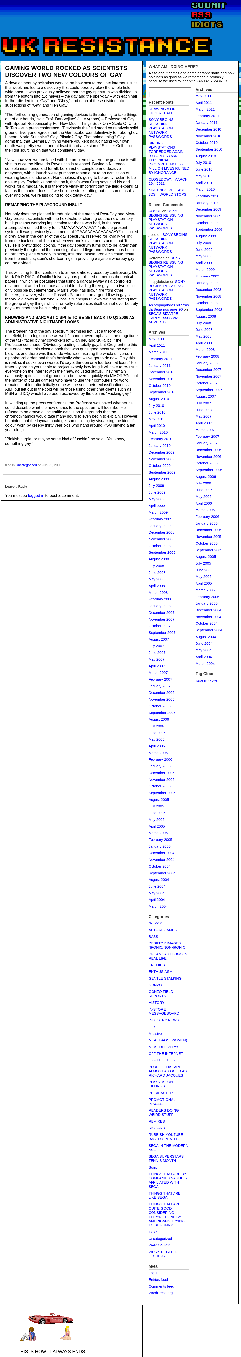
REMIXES (157, 1121)
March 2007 (158, 673)
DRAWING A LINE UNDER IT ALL (163, 111)
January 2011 (160, 366)
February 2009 (160, 519)
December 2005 (161, 773)
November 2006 (161, 699)
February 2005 (160, 840)
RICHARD (157, 1128)
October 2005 (160, 786)
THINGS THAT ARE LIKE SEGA (165, 1195)
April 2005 (157, 826)
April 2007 (157, 666)
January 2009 (160, 526)
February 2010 (160, 439)
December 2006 (161, 693)
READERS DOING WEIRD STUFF (164, 1112)
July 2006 (156, 726)
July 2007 (156, 646)
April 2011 (157, 345)
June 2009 (157, 492)
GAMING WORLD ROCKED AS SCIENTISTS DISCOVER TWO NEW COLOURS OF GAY (66, 71)
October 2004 (160, 866)
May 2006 (156, 739)
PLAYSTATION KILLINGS (161, 1084)
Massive (155, 1033)
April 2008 (157, 586)
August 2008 (159, 559)
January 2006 (160, 766)
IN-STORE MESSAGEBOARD (164, 1011)
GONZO (155, 985)
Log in (153, 1273)
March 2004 (158, 906)
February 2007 (160, 679)
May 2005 (156, 820)
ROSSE (155, 211)
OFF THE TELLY (162, 1060)
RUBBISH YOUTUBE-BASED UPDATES (166, 1137)
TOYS (153, 1232)
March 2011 (158, 352)
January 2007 (160, 686)
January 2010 (160, 446)
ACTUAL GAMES (163, 930)
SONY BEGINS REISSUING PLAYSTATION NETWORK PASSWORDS (161, 128)
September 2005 (162, 793)
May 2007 (156, 659)
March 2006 (158, 753)
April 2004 (157, 900)
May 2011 (156, 339)
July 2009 (156, 486)
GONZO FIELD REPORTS (161, 994)
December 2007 (161, 613)
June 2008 (157, 573)
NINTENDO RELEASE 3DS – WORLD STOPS (167, 192)
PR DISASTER (161, 1093)
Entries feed (158, 1280)
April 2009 (157, 506)
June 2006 (157, 733)
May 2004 (156, 893)
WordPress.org (161, 1293)
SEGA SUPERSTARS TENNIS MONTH (166, 1158)
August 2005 (159, 800)
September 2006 (162, 713)
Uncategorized (26, 465)
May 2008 (156, 579)
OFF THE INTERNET (166, 1054)
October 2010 (160, 386)
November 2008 (161, 539)
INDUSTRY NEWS (164, 1020)
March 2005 (158, 833)
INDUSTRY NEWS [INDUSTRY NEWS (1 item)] (207, 680)
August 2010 (159, 399)
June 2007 (157, 653)
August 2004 (159, 880)
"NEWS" (155, 923)
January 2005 (160, 846)
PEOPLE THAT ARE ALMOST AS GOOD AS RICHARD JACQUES (168, 1071)
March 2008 (158, 593)
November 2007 (161, 619)
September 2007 (162, 633)
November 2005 (161, 780)
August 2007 (159, 639)
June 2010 (157, 412)
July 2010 (156, 406)
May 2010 (156, 419)
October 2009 (160, 466)
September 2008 (162, 552)
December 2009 (161, 452)
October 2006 (160, 706)
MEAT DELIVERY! (163, 1047)
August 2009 (159, 479)
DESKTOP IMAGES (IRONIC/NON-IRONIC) (168, 945)
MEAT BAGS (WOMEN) (168, 1040)
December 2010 (161, 372)
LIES (152, 1027)
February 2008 (160, 599)
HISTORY (157, 1003)
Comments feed (161, 1286)
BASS (153, 937)
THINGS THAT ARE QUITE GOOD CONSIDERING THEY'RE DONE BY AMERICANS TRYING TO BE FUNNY (167, 1214)
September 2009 (162, 472)
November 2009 (161, 459)
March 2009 (158, 512)
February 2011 (160, 359)
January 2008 (160, 606)
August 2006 (159, 719)
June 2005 (157, 813)
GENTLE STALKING (165, 978)
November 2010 (161, 379)
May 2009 (156, 499)
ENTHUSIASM (160, 972)
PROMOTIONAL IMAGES (162, 1102)
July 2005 (156, 806)
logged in (36, 495)
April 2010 (157, 426)
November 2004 (161, 860)
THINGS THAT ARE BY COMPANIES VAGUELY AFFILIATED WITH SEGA (168, 1180)
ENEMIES (157, 965)
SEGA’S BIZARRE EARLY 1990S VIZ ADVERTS (163, 318)
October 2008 (160, 546)
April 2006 (157, 746)
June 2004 (157, 886)
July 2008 (156, 566)
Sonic (153, 1167)
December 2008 (161, 532)
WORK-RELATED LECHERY (163, 1254)
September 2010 (162, 392)
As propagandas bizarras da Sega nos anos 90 (169, 307)
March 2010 (158, 432)
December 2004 (161, 853)
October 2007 (160, 626)
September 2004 (162, 873)
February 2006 (160, 759)
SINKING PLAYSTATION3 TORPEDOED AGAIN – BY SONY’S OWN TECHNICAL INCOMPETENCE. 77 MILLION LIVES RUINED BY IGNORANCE (169, 158)
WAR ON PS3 (160, 1245)
